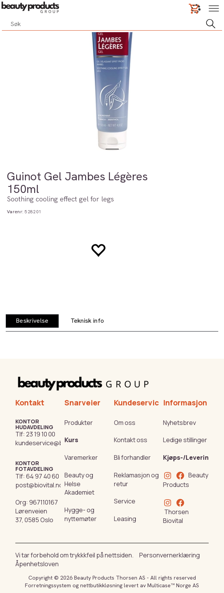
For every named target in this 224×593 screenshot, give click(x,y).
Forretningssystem (48, 585)
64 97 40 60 (42, 476)
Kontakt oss (130, 440)
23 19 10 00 (40, 434)
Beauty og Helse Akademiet (79, 484)
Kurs (71, 440)
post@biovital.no (39, 485)
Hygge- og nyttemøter (80, 514)
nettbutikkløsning (101, 585)
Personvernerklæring (169, 555)
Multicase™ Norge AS (173, 585)
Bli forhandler (132, 457)
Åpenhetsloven (37, 564)
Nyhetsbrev (179, 422)
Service (124, 501)
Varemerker (81, 457)
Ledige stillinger (185, 440)
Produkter (78, 422)
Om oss (124, 422)
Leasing (125, 519)
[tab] (32, 321)
